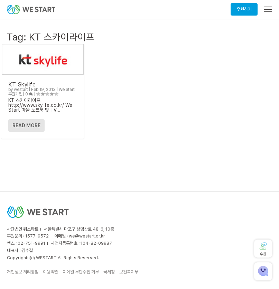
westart (21, 89)
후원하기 (244, 9)
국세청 (109, 271)
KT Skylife (22, 84)
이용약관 (50, 271)
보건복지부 (128, 271)
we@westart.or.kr (87, 236)
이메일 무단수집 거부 (81, 271)
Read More (26, 125)
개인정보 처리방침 (22, 271)
